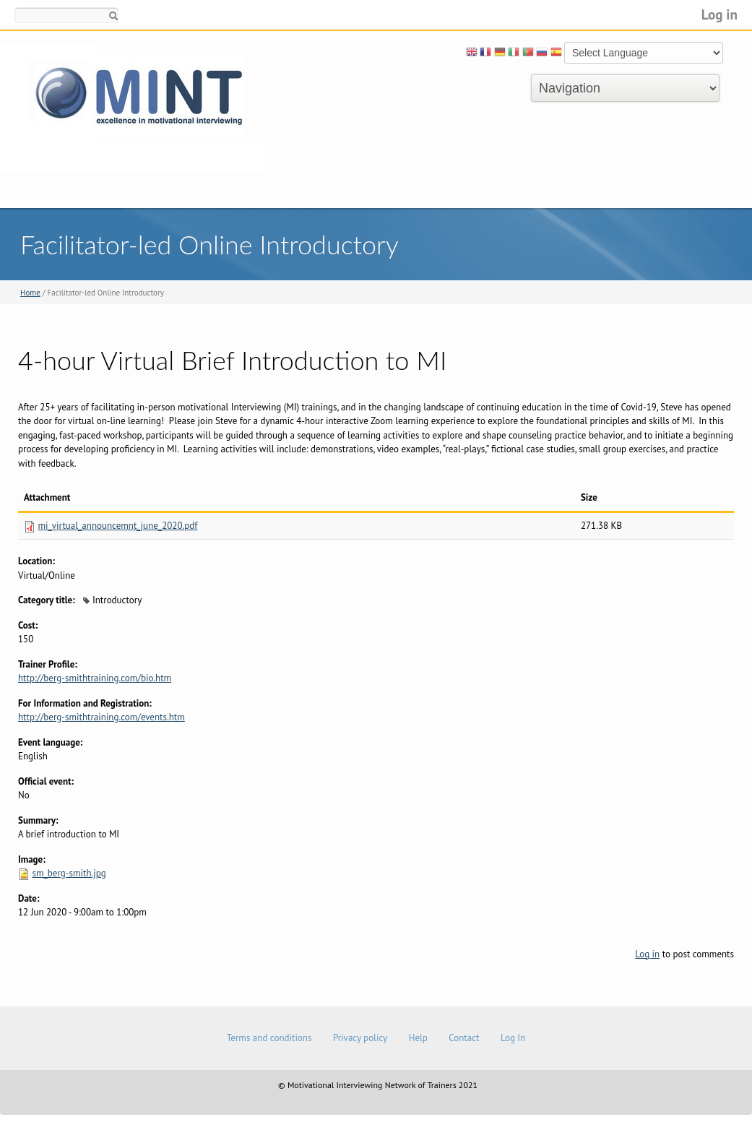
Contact (464, 1038)
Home (30, 293)
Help (418, 1038)
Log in (719, 14)
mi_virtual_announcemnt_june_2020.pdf (117, 525)
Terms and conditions (269, 1038)
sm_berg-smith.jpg (68, 873)
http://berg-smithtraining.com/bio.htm (94, 678)
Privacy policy (360, 1038)
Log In (513, 1038)
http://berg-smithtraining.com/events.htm (101, 717)
